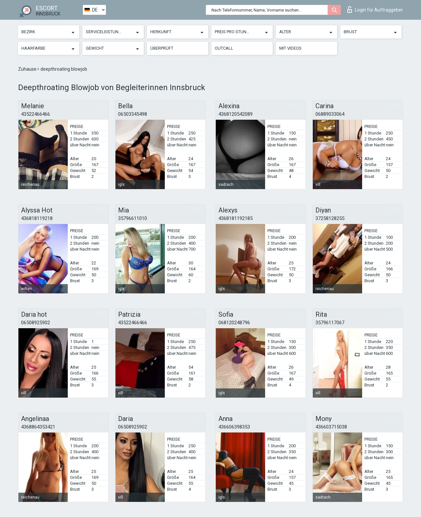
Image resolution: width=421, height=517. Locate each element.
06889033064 (329, 114)
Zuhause (27, 69)
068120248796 (234, 323)
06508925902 (35, 323)
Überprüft (161, 48)
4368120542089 (235, 114)
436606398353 (234, 427)
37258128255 (329, 218)
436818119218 (37, 218)
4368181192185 (235, 218)
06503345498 (132, 114)
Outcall (224, 48)
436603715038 (331, 427)
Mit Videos (290, 48)
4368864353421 (38, 427)
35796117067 (329, 323)
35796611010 (132, 218)
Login (375, 9)
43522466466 (35, 114)
